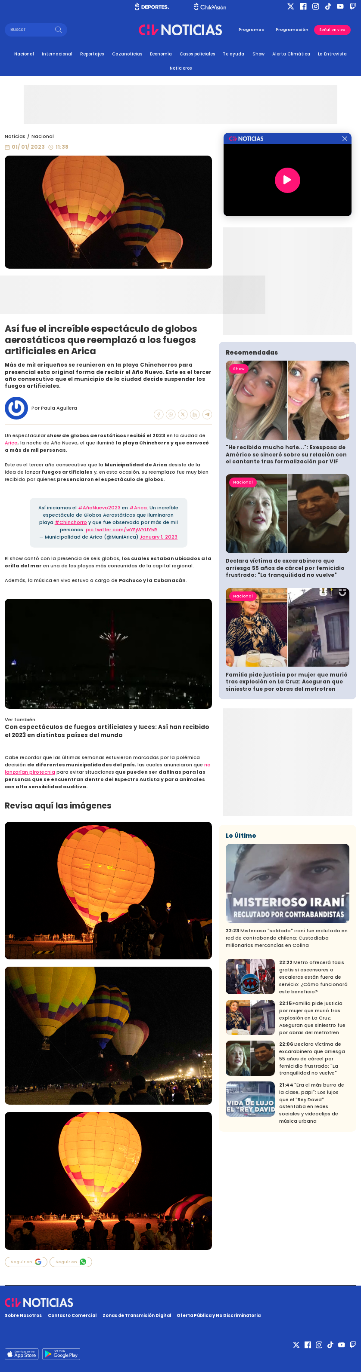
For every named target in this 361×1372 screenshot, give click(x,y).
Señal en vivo (332, 29)
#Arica (138, 507)
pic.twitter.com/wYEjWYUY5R (121, 529)
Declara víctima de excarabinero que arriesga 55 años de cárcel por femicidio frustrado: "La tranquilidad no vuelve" (285, 568)
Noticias (15, 136)
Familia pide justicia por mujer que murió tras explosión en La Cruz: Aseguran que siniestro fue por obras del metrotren (287, 681)
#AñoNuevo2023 (99, 507)
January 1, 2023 (158, 536)
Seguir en (26, 1261)
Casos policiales (197, 54)
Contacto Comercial (72, 1315)
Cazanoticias (127, 54)
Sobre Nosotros (23, 1315)
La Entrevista (332, 54)
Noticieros (181, 68)
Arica (11, 442)
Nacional (24, 54)
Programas (251, 29)
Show (258, 54)
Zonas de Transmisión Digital (137, 1315)
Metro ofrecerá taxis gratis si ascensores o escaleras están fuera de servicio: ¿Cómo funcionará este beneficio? (313, 977)
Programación (292, 29)
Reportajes (92, 54)
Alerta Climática (291, 54)
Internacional (57, 54)
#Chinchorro (71, 522)
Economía (161, 54)
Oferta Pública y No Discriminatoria (219, 1315)
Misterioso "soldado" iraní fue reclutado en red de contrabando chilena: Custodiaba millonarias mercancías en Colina (287, 938)
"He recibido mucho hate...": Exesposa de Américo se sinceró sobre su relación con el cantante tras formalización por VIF (286, 454)
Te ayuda (233, 54)
